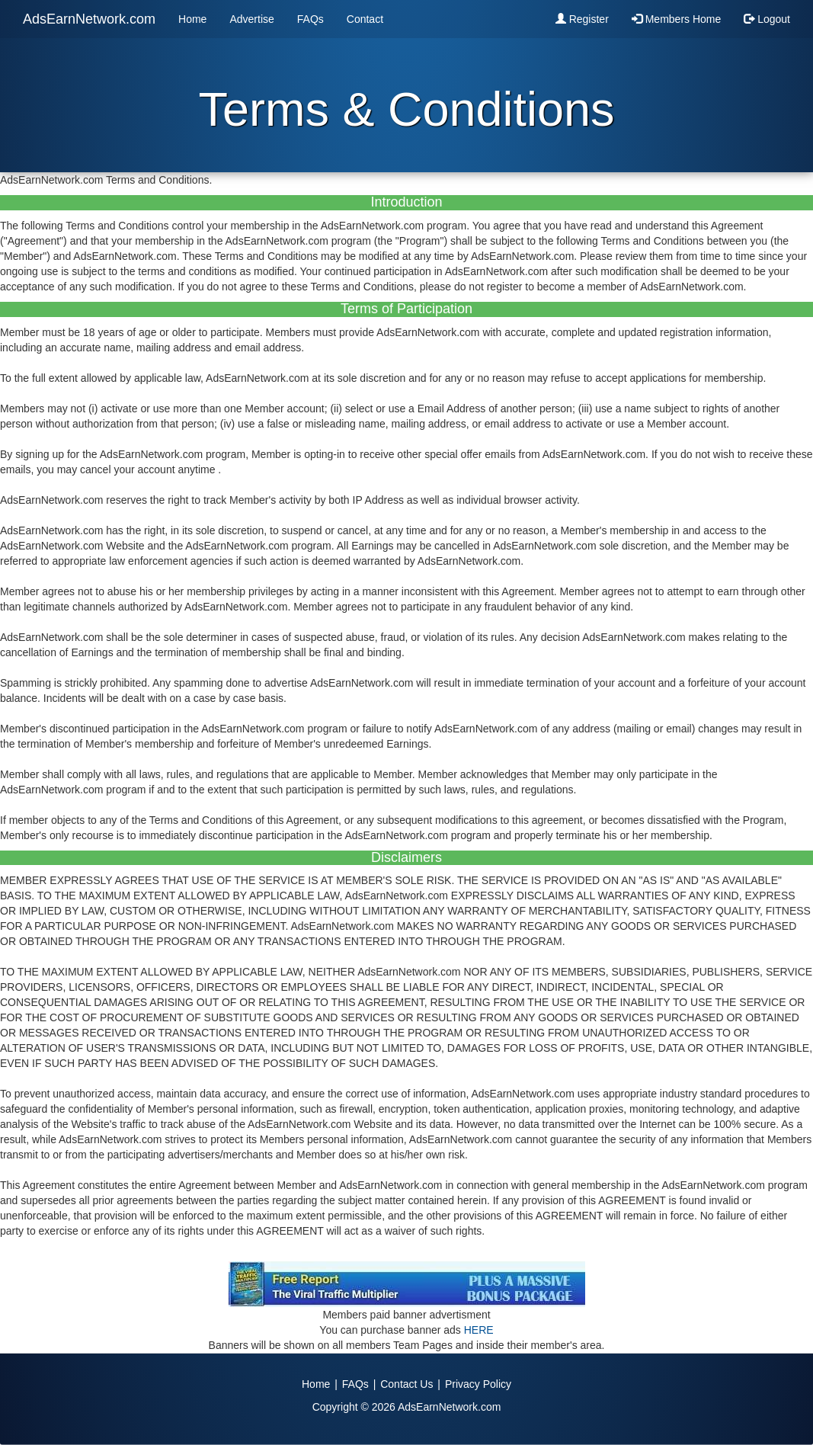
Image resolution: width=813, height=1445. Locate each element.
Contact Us (406, 1384)
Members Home (676, 19)
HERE (479, 1330)
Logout (767, 19)
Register (582, 19)
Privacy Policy (478, 1384)
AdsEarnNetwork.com (89, 19)
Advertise (251, 19)
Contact (365, 19)
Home (192, 19)
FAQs (310, 19)
